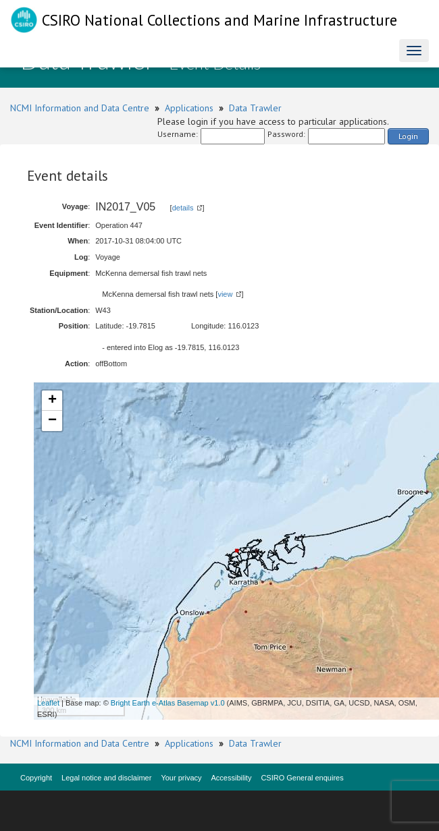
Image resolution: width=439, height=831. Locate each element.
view (224, 294)
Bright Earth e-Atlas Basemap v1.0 (168, 703)
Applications (189, 108)
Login (408, 136)
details (183, 208)
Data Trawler (255, 108)
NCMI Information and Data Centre (79, 108)
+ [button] (52, 401)
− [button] (52, 421)
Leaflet (48, 703)
